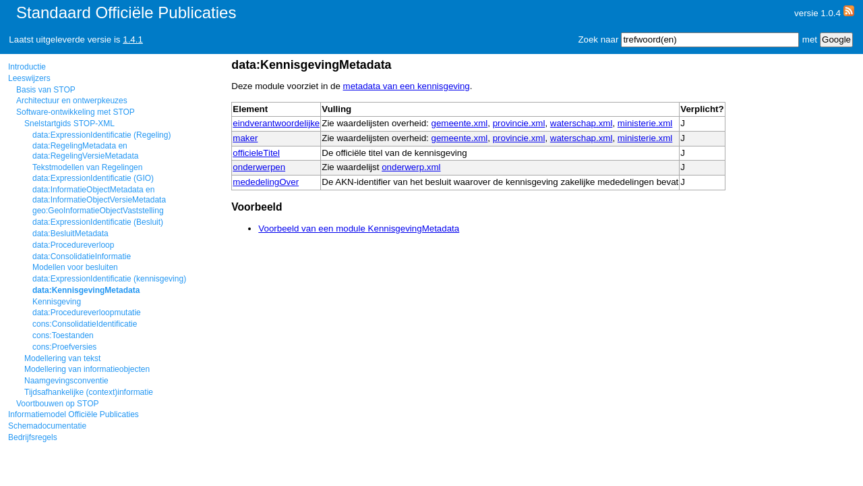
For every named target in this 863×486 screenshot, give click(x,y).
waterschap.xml (581, 123)
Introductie (27, 67)
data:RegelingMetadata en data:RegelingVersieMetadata (85, 150)
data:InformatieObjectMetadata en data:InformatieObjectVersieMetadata (99, 194)
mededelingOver (266, 182)
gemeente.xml (460, 123)
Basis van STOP (46, 89)
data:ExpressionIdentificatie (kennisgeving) (109, 279)
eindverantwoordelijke (276, 123)
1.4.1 (133, 39)
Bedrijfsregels (32, 437)
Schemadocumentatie (47, 426)
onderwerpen (259, 167)
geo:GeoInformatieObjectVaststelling (98, 210)
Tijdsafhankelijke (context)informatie (88, 392)
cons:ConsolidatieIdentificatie (84, 324)
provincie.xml (519, 123)
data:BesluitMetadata (70, 233)
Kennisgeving (56, 301)
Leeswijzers (29, 78)
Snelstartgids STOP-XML (69, 123)
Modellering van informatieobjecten (87, 369)
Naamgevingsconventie (66, 380)
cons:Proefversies (64, 347)
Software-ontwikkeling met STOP (75, 112)
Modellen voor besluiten (75, 267)
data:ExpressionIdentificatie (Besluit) (97, 222)
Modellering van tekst (62, 358)
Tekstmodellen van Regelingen (87, 167)
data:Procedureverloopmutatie (86, 312)
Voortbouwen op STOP (57, 403)
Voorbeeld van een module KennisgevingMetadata (358, 228)
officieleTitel (256, 153)
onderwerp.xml (411, 167)
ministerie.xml (645, 123)
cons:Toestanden (63, 335)
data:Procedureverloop (73, 245)
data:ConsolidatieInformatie (81, 256)
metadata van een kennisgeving (406, 86)
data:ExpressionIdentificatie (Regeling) (101, 135)
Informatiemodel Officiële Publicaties (73, 414)
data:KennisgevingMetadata (86, 290)
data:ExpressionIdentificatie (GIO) (93, 178)
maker (245, 138)
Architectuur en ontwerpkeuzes (71, 100)
